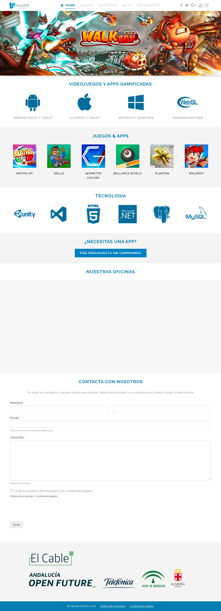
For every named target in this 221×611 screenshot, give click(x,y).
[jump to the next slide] (215, 44)
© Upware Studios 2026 (81, 606)
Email (15, 418)
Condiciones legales (141, 606)
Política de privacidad (112, 606)
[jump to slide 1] (105, 72)
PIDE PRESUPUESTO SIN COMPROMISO (146, 253)
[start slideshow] (101, 72)
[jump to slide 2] (108, 72)
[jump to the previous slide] (6, 44)
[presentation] (38, 515)
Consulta (17, 437)
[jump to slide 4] (116, 72)
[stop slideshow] (120, 72)
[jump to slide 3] (112, 72)
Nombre (17, 403)
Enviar (16, 524)
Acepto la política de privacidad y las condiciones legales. (54, 491)
